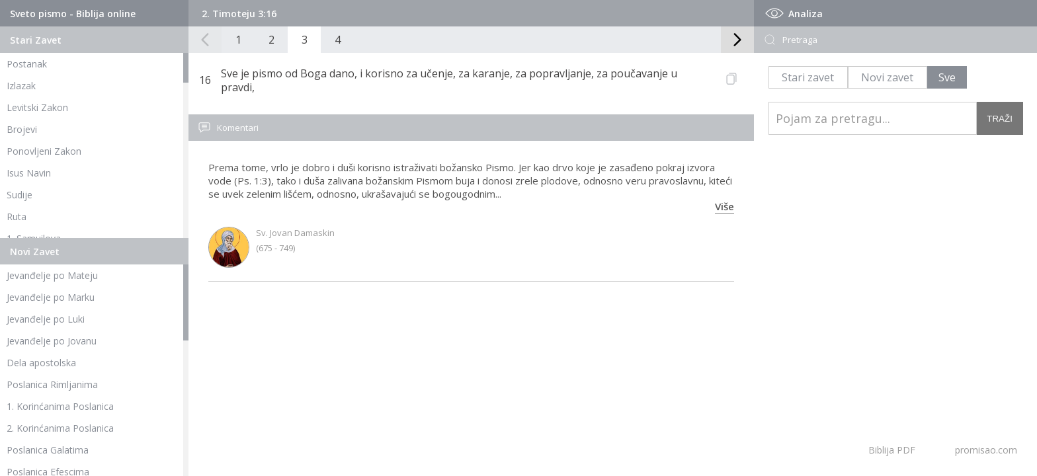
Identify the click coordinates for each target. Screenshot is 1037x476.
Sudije (19, 194)
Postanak (27, 64)
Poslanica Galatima (48, 450)
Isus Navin (29, 173)
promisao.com (986, 450)
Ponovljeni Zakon (44, 151)
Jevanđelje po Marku (51, 297)
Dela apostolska (41, 362)
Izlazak (21, 85)
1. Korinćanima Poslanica (60, 406)
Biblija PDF (891, 450)
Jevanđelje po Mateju (52, 275)
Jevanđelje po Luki (46, 319)
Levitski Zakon (37, 107)
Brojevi (22, 129)
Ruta (16, 216)
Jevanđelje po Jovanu (52, 341)
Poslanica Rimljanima (52, 384)
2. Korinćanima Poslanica (60, 428)
